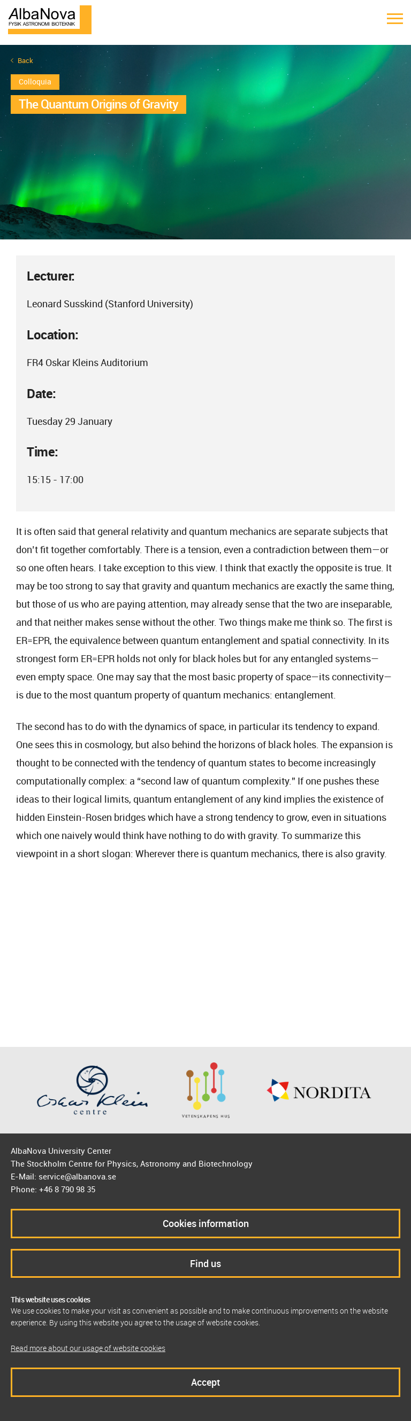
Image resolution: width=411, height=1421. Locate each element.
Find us (205, 1263)
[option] (205, 142)
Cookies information (206, 1223)
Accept (205, 1382)
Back (25, 60)
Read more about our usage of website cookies (88, 1348)
